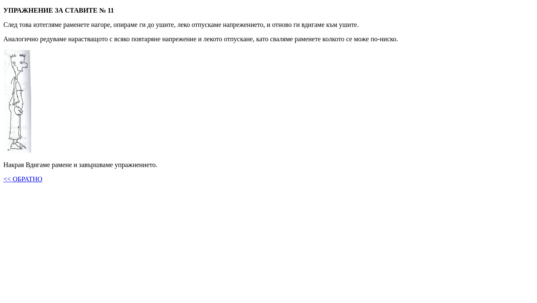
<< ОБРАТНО (23, 179)
